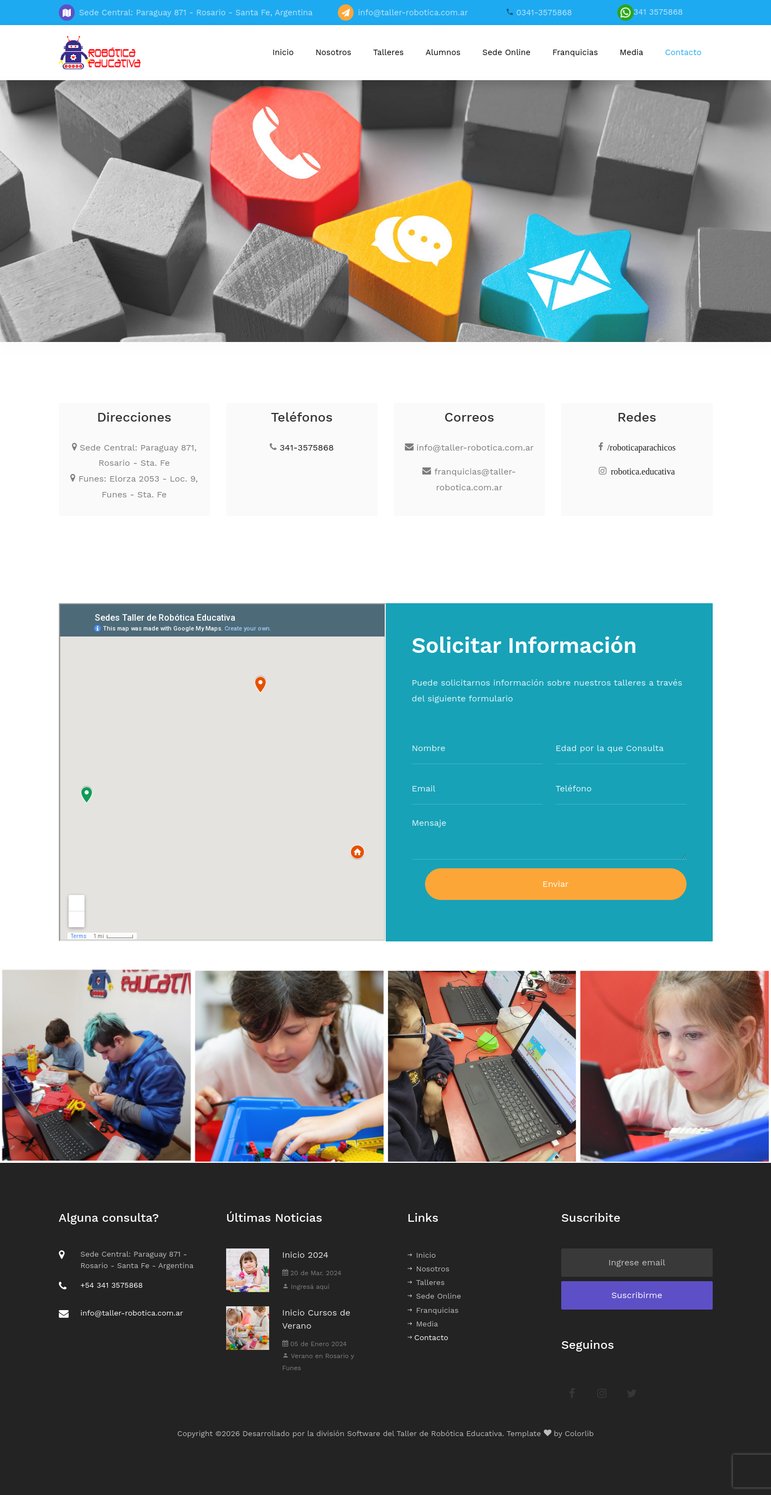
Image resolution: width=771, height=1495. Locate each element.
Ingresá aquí (306, 1286)
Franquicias (575, 52)
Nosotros (333, 52)
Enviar (555, 890)
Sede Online (506, 52)
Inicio (283, 52)
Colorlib (579, 1433)
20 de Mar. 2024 (312, 1273)
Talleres (388, 52)
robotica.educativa (643, 470)
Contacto (683, 52)
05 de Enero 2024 (314, 1344)
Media (631, 52)
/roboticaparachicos (642, 446)
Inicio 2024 (305, 1255)
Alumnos (443, 52)
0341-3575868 (543, 12)
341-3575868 (306, 447)
